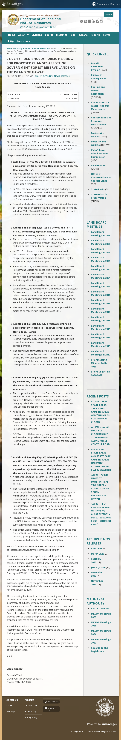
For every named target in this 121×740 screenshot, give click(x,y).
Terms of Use (31, 705)
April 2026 (96, 548)
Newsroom (23, 41)
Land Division (98, 165)
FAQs (11, 41)
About (21, 34)
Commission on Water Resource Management (100, 106)
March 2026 (97, 553)
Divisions (37, 34)
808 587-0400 (53, 702)
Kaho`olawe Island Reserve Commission (99, 153)
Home (11, 34)
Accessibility (30, 711)
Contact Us (11, 705)
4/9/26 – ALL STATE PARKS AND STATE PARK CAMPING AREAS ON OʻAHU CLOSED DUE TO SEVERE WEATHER (101, 459)
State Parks (98, 189)
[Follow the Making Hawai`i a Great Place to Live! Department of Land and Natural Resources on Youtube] (93, 21)
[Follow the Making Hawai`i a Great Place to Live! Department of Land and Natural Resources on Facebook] (89, 21)
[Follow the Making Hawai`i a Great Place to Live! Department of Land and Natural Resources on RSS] (85, 21)
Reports (95, 34)
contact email (51, 709)
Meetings (61, 34)
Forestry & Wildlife (23, 48)
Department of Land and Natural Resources (40, 21)
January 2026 (98, 567)
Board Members (100, 608)
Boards (49, 34)
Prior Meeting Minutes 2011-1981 (99, 363)
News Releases (41, 48)
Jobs (72, 34)
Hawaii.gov (12, 4)
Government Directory (108, 4)
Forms (106, 34)
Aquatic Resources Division (97, 66)
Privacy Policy (31, 717)
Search (108, 14)
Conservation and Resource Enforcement (101, 121)
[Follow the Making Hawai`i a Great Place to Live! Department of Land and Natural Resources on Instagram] (101, 21)
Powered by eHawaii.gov (102, 725)
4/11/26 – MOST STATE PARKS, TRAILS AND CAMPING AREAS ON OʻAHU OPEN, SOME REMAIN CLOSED (100, 412)
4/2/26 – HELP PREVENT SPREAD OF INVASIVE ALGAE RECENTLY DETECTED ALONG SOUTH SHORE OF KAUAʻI (101, 514)
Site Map (10, 711)
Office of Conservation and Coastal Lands (101, 177)
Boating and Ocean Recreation (98, 90)
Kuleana (83, 34)
